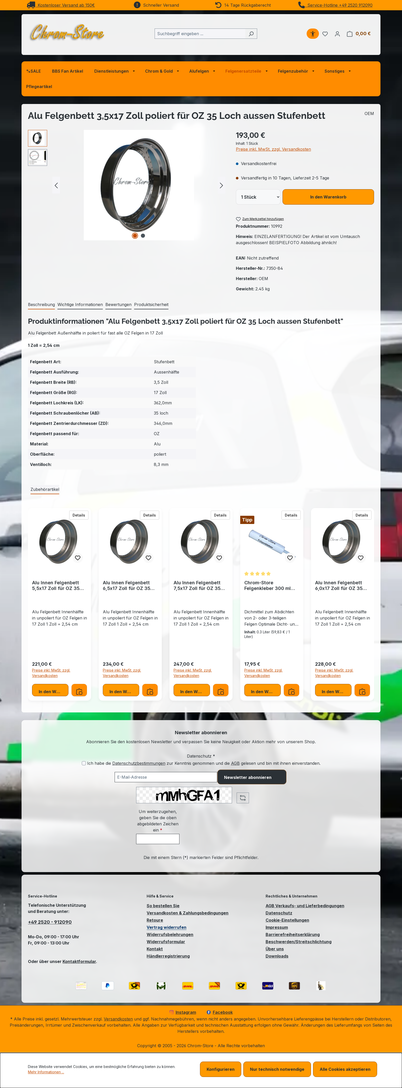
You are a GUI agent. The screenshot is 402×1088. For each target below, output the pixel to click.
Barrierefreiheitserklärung (293, 934)
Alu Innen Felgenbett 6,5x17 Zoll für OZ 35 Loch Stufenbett (126, 585)
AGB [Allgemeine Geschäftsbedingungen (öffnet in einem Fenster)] (235, 763)
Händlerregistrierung (168, 956)
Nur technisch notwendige (277, 1069)
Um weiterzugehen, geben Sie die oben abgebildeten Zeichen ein (157, 821)
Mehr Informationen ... (46, 1072)
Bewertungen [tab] (118, 304)
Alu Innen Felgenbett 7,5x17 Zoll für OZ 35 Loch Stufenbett (197, 585)
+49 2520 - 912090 (50, 922)
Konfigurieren (221, 1069)
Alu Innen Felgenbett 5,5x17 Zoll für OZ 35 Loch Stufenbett (55, 585)
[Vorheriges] (56, 185)
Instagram (182, 1012)
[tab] (41, 304)
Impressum (277, 927)
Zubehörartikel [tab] (45, 489)
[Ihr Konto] (337, 33)
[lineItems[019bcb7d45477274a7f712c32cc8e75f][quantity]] (258, 197)
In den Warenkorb (328, 196)
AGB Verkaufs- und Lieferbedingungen (305, 905)
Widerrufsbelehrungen (170, 934)
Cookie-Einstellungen (287, 920)
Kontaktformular (79, 961)
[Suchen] (251, 33)
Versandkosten (118, 1019)
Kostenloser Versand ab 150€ (61, 5)
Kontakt (155, 948)
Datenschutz (279, 912)
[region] (127, 185)
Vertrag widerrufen (166, 927)
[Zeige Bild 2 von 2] (143, 236)
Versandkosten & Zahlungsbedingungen (187, 912)
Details (80, 514)
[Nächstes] (221, 185)
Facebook (220, 1012)
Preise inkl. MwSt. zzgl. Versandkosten (273, 149)
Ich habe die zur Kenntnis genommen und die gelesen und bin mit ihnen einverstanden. (203, 763)
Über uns (275, 948)
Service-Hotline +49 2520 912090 (335, 5)
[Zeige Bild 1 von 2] (135, 236)
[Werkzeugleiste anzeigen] (313, 33)
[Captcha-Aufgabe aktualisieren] (243, 798)
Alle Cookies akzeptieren (345, 1069)
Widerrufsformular (166, 941)
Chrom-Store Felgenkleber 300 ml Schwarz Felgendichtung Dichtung (267, 585)
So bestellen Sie (163, 905)
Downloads (277, 956)
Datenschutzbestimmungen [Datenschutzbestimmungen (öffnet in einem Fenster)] (138, 763)
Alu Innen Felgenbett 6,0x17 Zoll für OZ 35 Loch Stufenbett (339, 585)
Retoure (155, 920)
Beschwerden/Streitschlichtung (298, 941)
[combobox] (200, 33)
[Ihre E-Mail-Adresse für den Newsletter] (166, 777)
